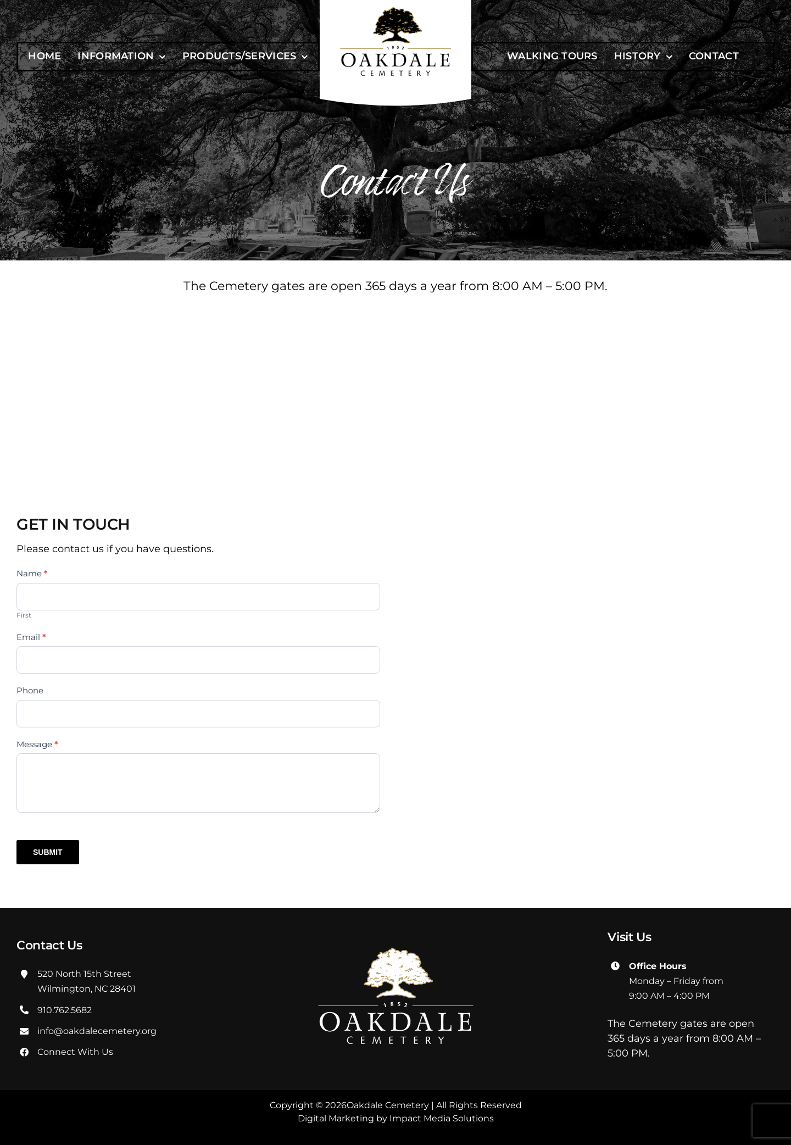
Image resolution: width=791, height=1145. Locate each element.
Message (37, 744)
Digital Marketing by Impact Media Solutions (396, 1118)
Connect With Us (75, 1052)
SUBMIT (48, 852)
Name (32, 573)
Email (31, 637)
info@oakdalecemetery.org (97, 1031)
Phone (29, 690)
